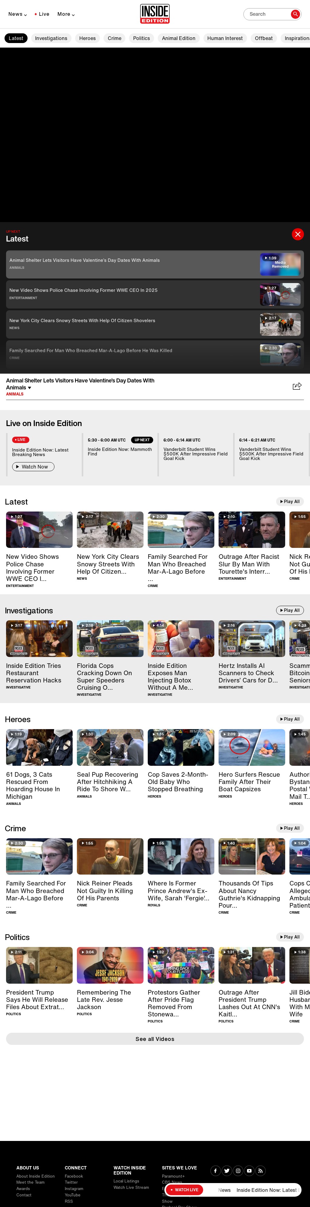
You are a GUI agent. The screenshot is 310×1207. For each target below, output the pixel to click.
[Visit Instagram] (238, 1171)
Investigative (18, 687)
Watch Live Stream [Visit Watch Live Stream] (131, 1187)
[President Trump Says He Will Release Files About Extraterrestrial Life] (39, 965)
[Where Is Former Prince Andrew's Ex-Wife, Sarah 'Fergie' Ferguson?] (181, 856)
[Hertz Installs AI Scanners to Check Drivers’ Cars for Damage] (252, 638)
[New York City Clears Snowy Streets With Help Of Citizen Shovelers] (110, 530)
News (15, 14)
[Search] (272, 14)
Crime (114, 38)
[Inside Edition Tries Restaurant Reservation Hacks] (39, 638)
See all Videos (155, 1039)
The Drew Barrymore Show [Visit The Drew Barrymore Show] (181, 1198)
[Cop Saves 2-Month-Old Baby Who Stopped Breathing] (181, 747)
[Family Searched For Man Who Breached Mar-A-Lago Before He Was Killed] (181, 530)
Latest (16, 38)
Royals (154, 905)
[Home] (155, 14)
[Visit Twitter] (227, 1171)
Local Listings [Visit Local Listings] (126, 1181)
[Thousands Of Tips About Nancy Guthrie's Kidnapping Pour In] (252, 856)
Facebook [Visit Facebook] (74, 1176)
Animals (16, 267)
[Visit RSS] (260, 1171)
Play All (292, 501)
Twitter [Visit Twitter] (71, 1182)
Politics (141, 38)
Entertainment (23, 297)
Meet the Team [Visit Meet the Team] (30, 1182)
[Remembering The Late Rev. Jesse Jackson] (110, 965)
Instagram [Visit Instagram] (74, 1189)
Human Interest (225, 38)
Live (44, 14)
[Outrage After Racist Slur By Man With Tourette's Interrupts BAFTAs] (252, 530)
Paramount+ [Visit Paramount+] (173, 1176)
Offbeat (264, 38)
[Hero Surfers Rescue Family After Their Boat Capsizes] (252, 747)
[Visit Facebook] (215, 1171)
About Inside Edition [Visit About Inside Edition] (35, 1176)
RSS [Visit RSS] (69, 1201)
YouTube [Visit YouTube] (73, 1195)
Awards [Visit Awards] (23, 1189)
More (64, 14)
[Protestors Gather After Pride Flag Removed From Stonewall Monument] (181, 965)
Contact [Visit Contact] (23, 1195)
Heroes (87, 38)
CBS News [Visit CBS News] (172, 1182)
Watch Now (33, 466)
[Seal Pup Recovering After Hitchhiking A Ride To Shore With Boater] (110, 747)
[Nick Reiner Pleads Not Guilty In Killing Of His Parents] (110, 856)
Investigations (51, 38)
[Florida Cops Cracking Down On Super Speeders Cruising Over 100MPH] (110, 638)
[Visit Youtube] (249, 1171)
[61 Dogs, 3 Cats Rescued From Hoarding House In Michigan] (39, 747)
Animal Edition (179, 38)
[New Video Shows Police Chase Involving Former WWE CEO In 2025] (39, 530)
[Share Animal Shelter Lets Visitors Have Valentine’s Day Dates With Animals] (297, 387)
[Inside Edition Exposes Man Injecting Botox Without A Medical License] (181, 638)
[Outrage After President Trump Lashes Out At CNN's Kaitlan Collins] (252, 965)
